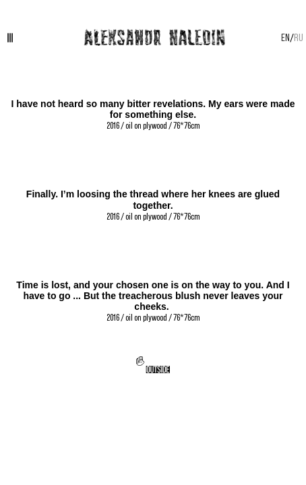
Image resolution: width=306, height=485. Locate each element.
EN (285, 37)
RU (298, 37)
